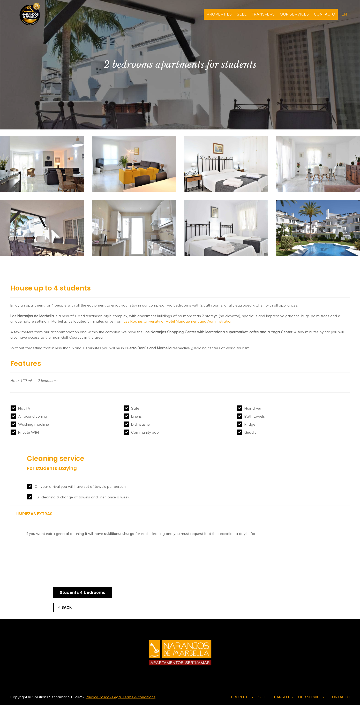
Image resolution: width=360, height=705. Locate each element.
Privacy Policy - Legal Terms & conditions (120, 697)
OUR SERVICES (294, 14)
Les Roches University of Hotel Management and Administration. (178, 321)
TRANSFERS (263, 14)
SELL (241, 14)
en (344, 14)
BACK (65, 607)
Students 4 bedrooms (82, 592)
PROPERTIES (219, 14)
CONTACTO (324, 14)
